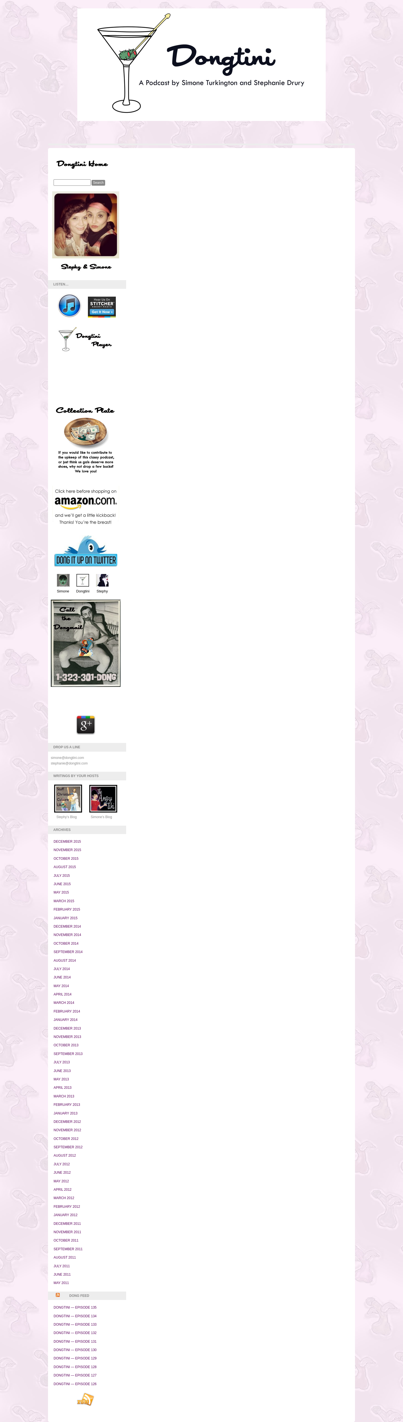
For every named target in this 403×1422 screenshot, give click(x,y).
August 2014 (65, 961)
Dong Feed (79, 1296)
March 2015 (64, 901)
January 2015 (66, 918)
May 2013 (61, 1079)
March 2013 (64, 1096)
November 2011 (67, 1232)
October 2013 (66, 1045)
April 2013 (62, 1088)
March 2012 (64, 1198)
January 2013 (66, 1113)
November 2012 (67, 1130)
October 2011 (66, 1240)
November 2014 (67, 935)
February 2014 (67, 1011)
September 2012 (68, 1147)
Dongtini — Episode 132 (75, 1333)
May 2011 (61, 1283)
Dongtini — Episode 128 (75, 1367)
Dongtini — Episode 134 (75, 1316)
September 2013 (68, 1054)
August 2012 (65, 1155)
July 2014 (62, 969)
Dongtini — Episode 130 (75, 1350)
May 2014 (61, 986)
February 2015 (67, 909)
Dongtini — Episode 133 (75, 1324)
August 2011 (65, 1257)
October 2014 (66, 943)
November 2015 (67, 850)
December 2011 (67, 1224)
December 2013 (67, 1028)
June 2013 (62, 1071)
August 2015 (65, 867)
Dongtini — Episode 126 (75, 1384)
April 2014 (62, 994)
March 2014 (64, 1003)
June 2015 (62, 884)
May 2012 (61, 1181)
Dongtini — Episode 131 (75, 1342)
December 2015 (67, 842)
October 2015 (66, 859)
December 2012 (67, 1122)
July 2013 (62, 1062)
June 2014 (62, 977)
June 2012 (62, 1173)
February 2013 (67, 1105)
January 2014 (66, 1020)
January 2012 (66, 1215)
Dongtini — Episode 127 (75, 1375)
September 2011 (68, 1249)
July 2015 (62, 876)
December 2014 (67, 926)
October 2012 (66, 1139)
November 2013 (67, 1037)
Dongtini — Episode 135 (75, 1307)
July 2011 (62, 1266)
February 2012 (67, 1207)
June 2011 (62, 1274)
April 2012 (62, 1190)
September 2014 (68, 952)
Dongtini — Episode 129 (75, 1358)
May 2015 (61, 892)
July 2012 (62, 1164)
